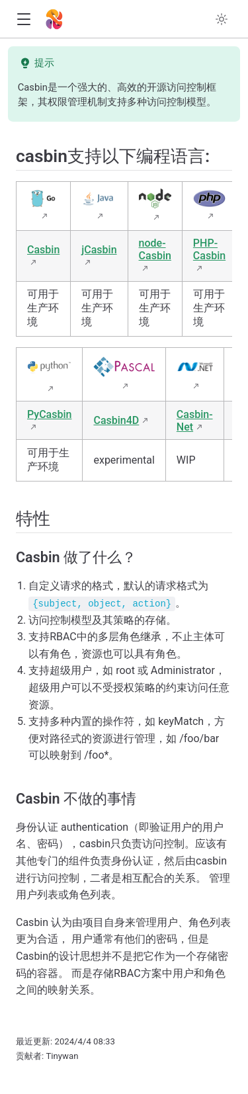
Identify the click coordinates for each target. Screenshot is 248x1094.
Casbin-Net (195, 420)
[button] (23, 19)
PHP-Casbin (209, 249)
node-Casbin (155, 249)
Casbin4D (116, 420)
